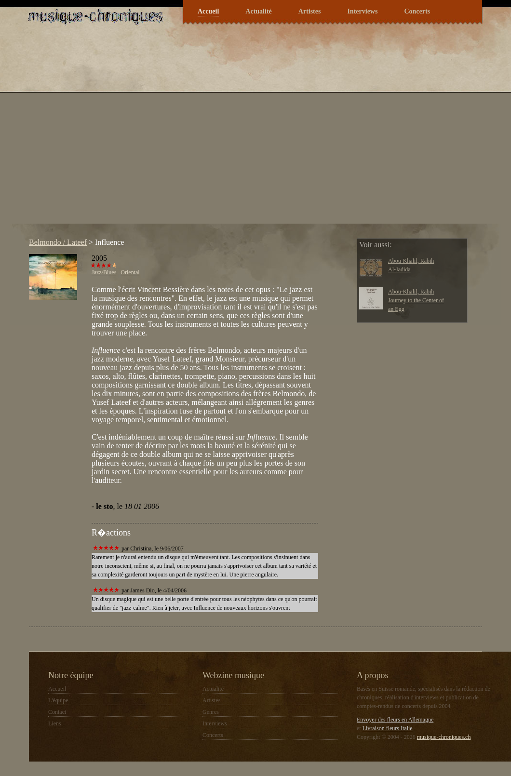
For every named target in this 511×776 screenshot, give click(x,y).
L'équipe (58, 700)
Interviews (362, 11)
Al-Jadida (399, 269)
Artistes (309, 11)
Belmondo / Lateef (58, 242)
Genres (210, 712)
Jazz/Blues (104, 272)
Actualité (258, 11)
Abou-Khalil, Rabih (411, 260)
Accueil (208, 11)
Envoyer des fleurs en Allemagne (395, 719)
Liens (54, 723)
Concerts (417, 11)
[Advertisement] (90, 133)
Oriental (130, 272)
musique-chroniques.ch (444, 737)
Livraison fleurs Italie (388, 728)
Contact (57, 712)
